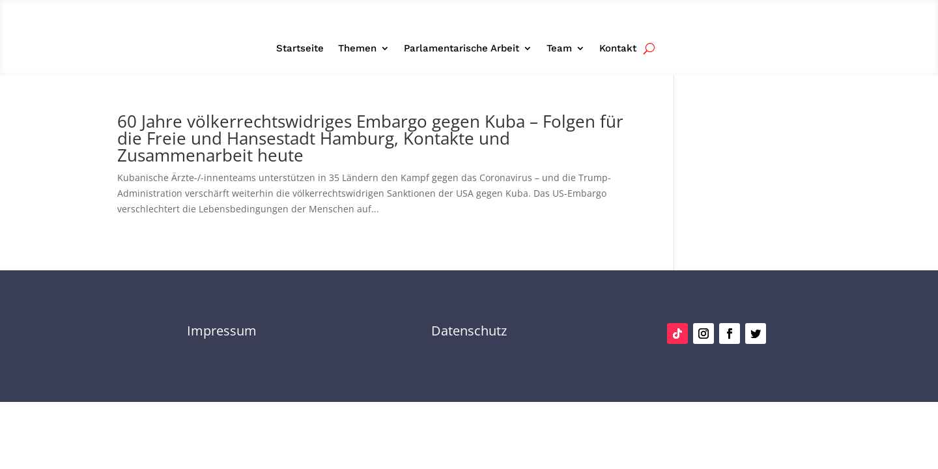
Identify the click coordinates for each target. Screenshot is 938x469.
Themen (357, 49)
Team (559, 49)
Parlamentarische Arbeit (461, 49)
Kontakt (617, 49)
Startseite (300, 49)
